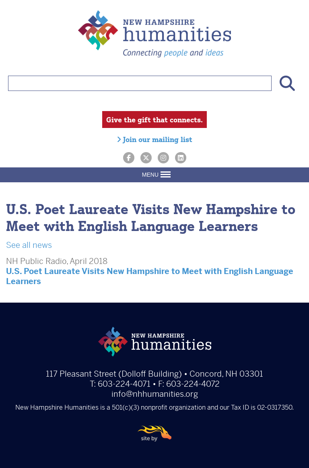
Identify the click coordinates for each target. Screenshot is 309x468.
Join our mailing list (154, 139)
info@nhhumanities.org (154, 394)
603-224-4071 (124, 384)
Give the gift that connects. (154, 119)
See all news (29, 245)
